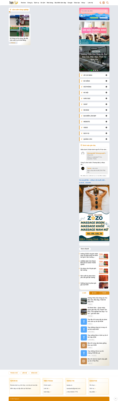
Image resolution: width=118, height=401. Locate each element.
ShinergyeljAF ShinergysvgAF (96, 153)
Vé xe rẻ (94, 355)
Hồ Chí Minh (91, 331)
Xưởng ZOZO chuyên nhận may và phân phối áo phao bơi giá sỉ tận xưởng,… (89, 255)
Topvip (89, 168)
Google (70, 2)
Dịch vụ (36, 2)
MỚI (84, 293)
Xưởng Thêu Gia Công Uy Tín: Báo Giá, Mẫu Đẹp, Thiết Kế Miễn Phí (94, 56)
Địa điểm (93, 392)
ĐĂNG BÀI (34, 373)
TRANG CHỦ (14, 373)
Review (23, 2)
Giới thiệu (47, 392)
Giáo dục (77, 2)
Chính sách (48, 385)
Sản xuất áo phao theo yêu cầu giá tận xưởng (88, 276)
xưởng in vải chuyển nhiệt (97, 180)
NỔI (104, 293)
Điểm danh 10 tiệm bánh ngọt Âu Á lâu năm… (94, 149)
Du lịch (43, 2)
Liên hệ (90, 2)
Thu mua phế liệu (84, 180)
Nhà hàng (50, 2)
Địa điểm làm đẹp (60, 2)
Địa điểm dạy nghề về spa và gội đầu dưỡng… (94, 176)
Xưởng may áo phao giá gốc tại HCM (88, 284)
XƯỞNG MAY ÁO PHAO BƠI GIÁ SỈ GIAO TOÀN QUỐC (88, 262)
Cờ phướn (88, 182)
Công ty (30, 2)
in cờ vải (81, 182)
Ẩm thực (90, 316)
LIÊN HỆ (24, 373)
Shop (83, 2)
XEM (94, 293)
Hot (89, 355)
